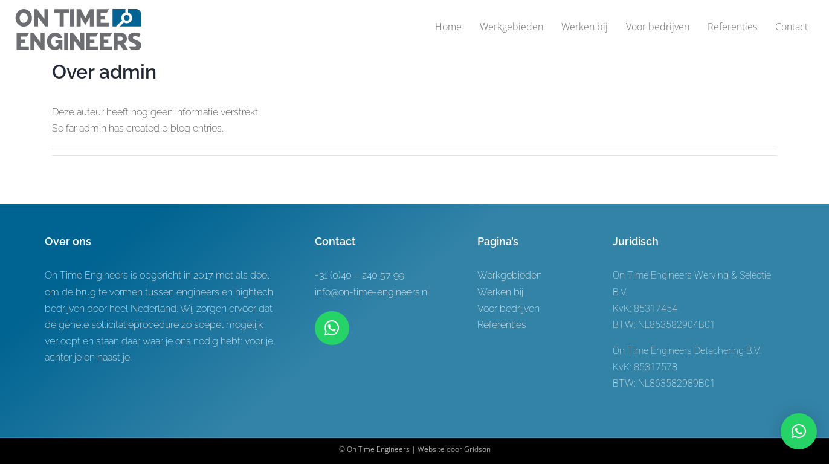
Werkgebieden (509, 275)
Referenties (501, 324)
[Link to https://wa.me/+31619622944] (332, 328)
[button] (799, 431)
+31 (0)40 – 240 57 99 (359, 275)
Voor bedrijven (508, 308)
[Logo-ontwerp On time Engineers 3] (78, 13)
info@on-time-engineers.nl (372, 292)
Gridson (477, 449)
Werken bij (500, 292)
